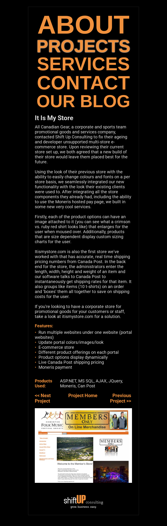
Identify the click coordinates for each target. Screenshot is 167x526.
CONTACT (83, 82)
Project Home (82, 395)
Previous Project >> (120, 398)
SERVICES (83, 64)
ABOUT (83, 24)
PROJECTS (83, 46)
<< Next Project (43, 398)
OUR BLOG (83, 101)
